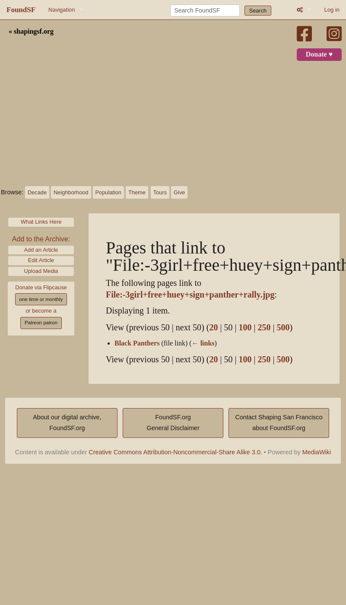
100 (244, 328)
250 (264, 328)
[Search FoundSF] (205, 10)
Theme (137, 192)
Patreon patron (41, 322)
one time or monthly (41, 299)
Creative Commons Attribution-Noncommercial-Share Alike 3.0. (175, 452)
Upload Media (41, 271)
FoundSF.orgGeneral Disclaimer (172, 423)
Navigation (61, 9)
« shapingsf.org (31, 31)
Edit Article (41, 260)
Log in (332, 9)
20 (213, 328)
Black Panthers (136, 343)
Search (258, 10)
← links (203, 343)
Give (179, 192)
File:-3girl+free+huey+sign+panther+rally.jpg (190, 295)
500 (283, 328)
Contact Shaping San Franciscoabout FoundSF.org (278, 423)
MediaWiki (316, 452)
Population (108, 192)
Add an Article (41, 250)
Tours (160, 192)
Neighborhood (71, 192)
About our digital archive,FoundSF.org (67, 423)
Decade (37, 192)
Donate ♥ (319, 54)
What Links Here (41, 222)
